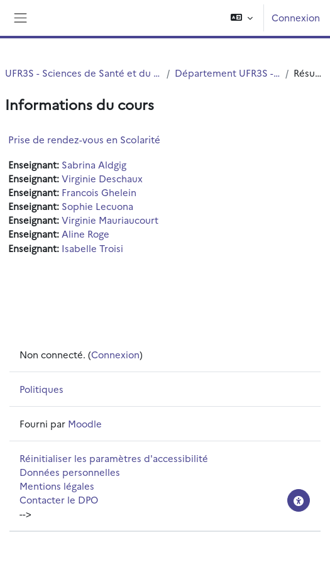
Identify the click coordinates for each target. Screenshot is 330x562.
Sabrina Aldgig (94, 164)
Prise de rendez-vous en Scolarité (84, 139)
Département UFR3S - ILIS (227, 72)
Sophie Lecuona (97, 205)
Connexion (296, 17)
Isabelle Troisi (92, 248)
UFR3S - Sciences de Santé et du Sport (83, 72)
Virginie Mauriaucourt (110, 219)
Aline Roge (85, 233)
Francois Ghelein (99, 192)
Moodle (85, 423)
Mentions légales (56, 485)
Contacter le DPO (58, 499)
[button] (242, 18)
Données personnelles (69, 471)
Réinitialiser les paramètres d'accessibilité (113, 458)
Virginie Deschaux (102, 178)
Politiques (41, 388)
